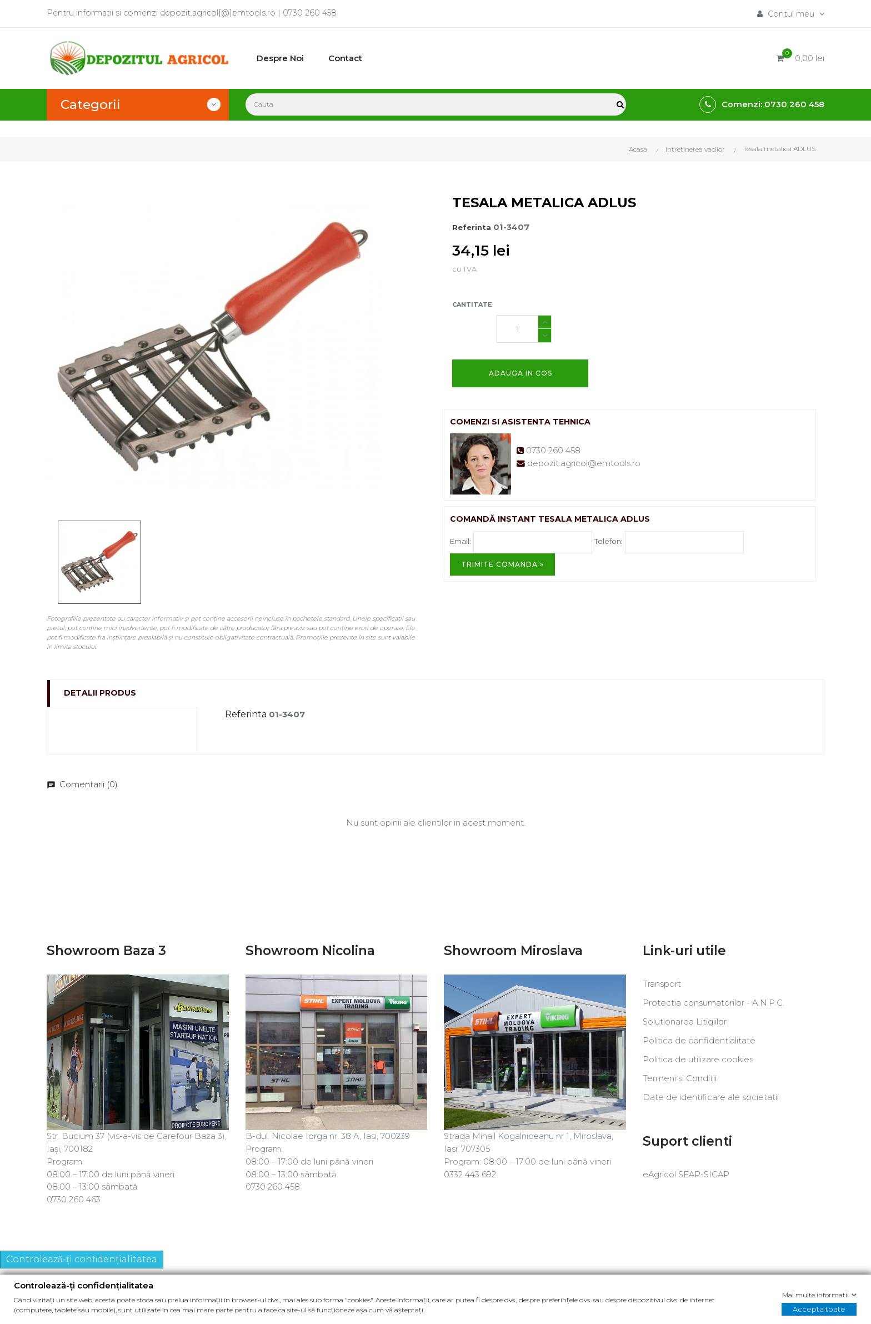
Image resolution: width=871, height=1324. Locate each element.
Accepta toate (819, 1309)
